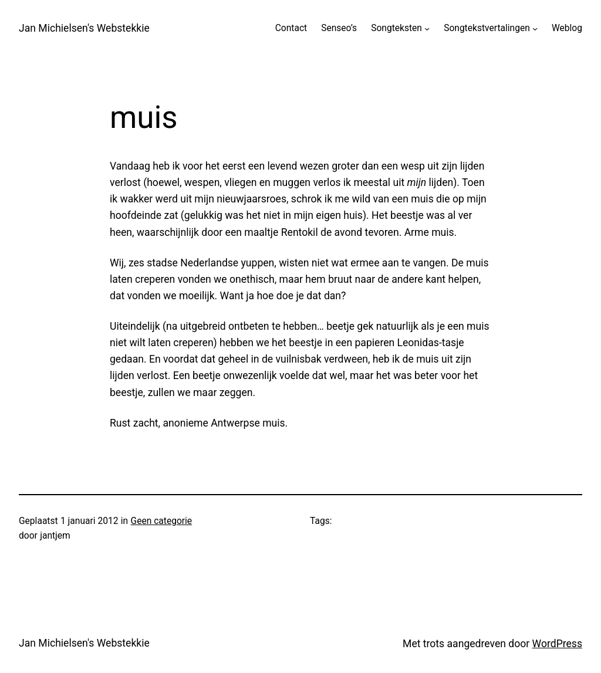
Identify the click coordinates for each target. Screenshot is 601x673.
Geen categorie (162, 521)
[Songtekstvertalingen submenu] (535, 28)
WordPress (557, 644)
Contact (291, 28)
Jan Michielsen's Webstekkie (84, 28)
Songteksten (396, 28)
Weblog (567, 28)
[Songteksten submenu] (427, 28)
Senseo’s (339, 28)
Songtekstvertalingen (487, 28)
